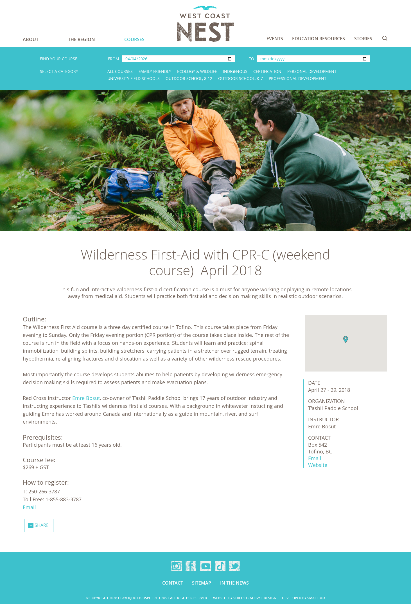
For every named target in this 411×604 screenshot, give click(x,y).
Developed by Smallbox (303, 598)
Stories (363, 38)
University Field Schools (133, 78)
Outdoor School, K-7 (240, 78)
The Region (81, 39)
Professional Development (297, 78)
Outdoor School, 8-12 (189, 78)
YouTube (205, 566)
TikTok (220, 566)
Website (317, 465)
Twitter (234, 566)
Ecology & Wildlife (197, 71)
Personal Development (312, 71)
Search (384, 38)
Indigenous (235, 71)
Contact (172, 583)
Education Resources (318, 38)
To (251, 58)
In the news (234, 583)
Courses (134, 39)
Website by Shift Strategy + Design (244, 598)
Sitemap (201, 583)
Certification (267, 71)
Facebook (191, 566)
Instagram (176, 566)
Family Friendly (155, 71)
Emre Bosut (86, 398)
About (31, 39)
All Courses (120, 71)
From (113, 58)
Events (275, 38)
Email (314, 458)
